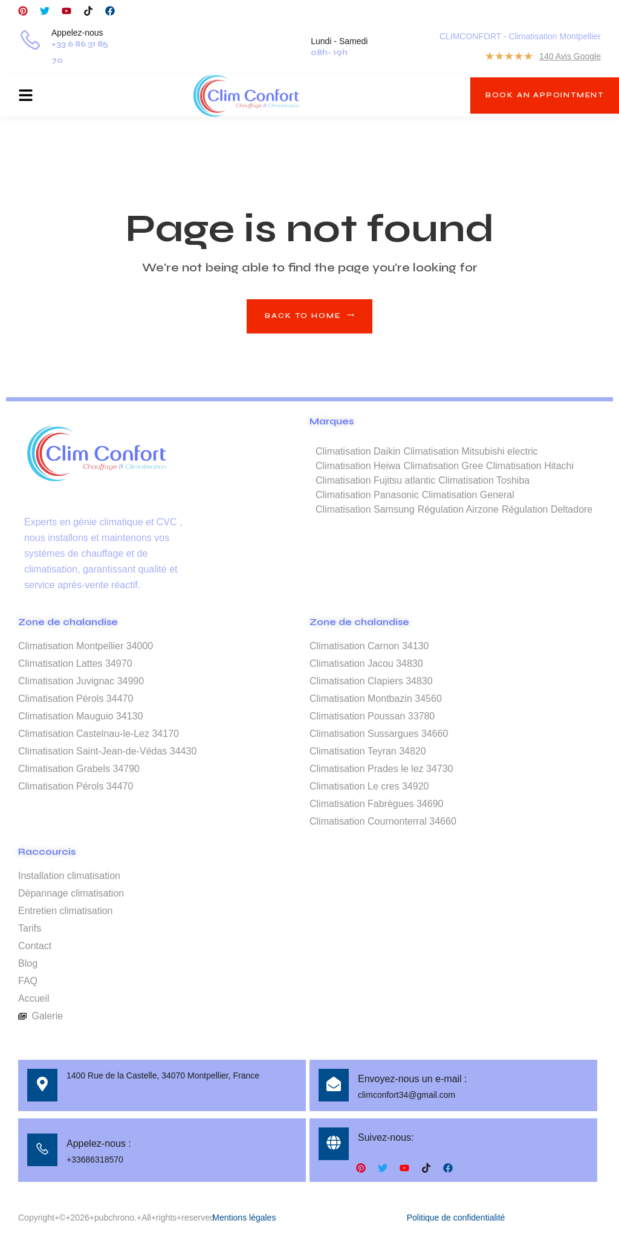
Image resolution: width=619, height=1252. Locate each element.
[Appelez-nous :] (42, 1150)
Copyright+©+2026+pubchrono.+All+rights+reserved (116, 1217)
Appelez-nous (77, 32)
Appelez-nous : (98, 1143)
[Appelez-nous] (30, 42)
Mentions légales (244, 1217)
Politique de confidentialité (456, 1217)
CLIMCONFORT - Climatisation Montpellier (520, 36)
